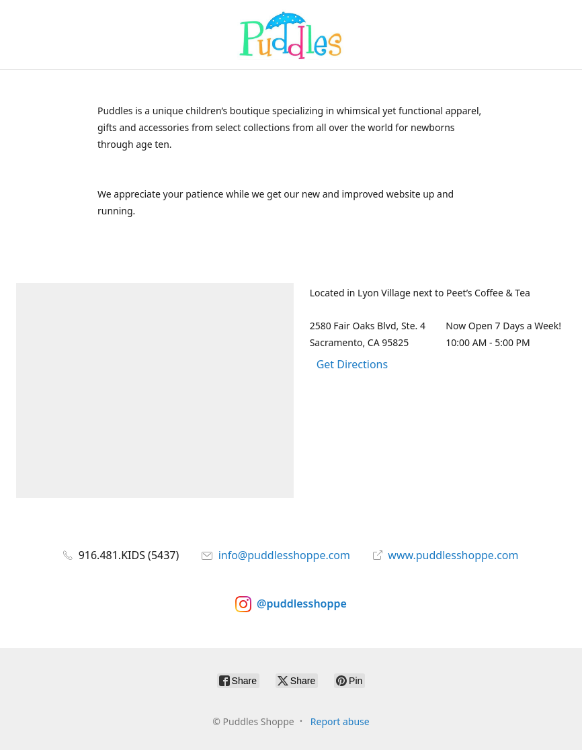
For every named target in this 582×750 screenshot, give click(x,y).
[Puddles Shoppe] (291, 34)
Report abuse (340, 721)
